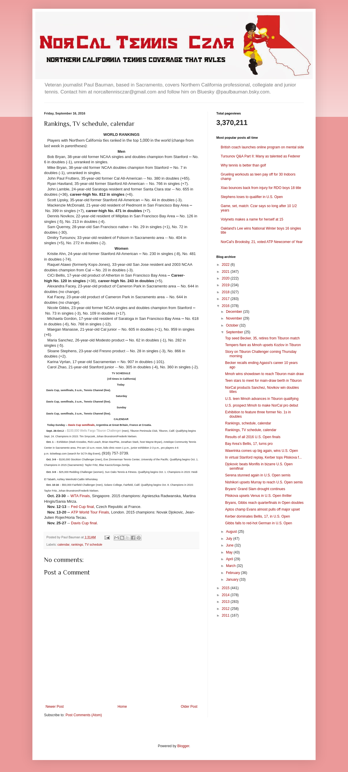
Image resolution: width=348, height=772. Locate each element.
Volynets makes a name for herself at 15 (252, 219)
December (234, 312)
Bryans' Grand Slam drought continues (255, 489)
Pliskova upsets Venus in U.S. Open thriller (258, 496)
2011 (226, 615)
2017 (226, 299)
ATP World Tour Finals (90, 512)
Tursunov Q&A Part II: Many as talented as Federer (260, 156)
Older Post (189, 707)
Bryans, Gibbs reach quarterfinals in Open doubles (264, 503)
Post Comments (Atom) (83, 715)
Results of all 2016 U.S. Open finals (252, 437)
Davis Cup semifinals (81, 425)
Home (122, 707)
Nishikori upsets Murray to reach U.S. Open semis (264, 482)
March (231, 566)
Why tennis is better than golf (243, 165)
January (232, 579)
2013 (226, 602)
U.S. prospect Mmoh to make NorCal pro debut (261, 405)
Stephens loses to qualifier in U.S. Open (252, 197)
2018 (226, 292)
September (235, 332)
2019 (226, 285)
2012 (226, 609)
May (230, 552)
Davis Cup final (84, 523)
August (232, 532)
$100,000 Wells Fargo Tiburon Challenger (94, 430)
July (229, 539)
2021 (226, 272)
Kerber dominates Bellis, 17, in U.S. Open (257, 516)
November (234, 318)
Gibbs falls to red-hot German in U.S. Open (258, 523)
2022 (226, 265)
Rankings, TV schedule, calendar (250, 430)
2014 (226, 595)
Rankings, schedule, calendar (248, 423)
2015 (226, 588)
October (232, 325)
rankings (77, 544)
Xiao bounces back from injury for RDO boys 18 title (261, 188)
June (230, 545)
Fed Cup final (82, 506)
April (230, 559)
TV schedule (93, 544)
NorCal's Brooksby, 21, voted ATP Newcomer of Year (261, 242)
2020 (226, 278)
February (233, 573)
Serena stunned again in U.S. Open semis (257, 475)
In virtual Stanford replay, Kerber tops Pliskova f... (263, 457)
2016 (226, 306)
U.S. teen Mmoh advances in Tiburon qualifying (261, 399)
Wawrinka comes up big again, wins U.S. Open (261, 451)
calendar (63, 544)
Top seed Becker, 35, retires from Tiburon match (262, 338)
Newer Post (55, 707)
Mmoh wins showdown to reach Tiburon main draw (264, 374)
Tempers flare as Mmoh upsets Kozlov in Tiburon (263, 345)
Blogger (183, 746)
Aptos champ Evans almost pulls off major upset (262, 509)
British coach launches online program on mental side (262, 147)
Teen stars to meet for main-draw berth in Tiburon (263, 381)
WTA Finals (80, 496)
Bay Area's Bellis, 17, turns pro (249, 444)
